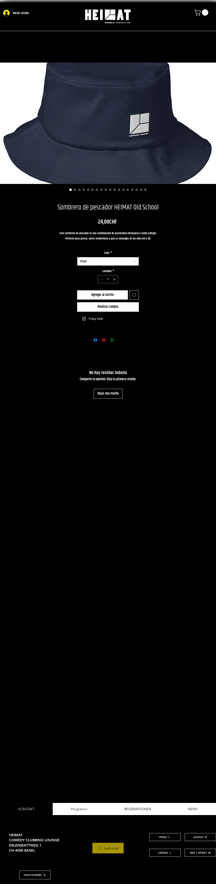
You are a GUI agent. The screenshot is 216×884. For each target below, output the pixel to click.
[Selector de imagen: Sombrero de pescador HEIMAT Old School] (70, 189)
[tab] (26, 809)
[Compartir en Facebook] (95, 340)
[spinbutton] (108, 279)
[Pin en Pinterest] (103, 340)
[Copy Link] (92, 318)
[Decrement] (101, 279)
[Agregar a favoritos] (134, 295)
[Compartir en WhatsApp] (112, 340)
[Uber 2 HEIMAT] (200, 853)
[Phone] (165, 837)
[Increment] (114, 279)
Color (108, 253)
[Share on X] (120, 340)
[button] (202, 12)
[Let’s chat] (108, 848)
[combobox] (108, 261)
